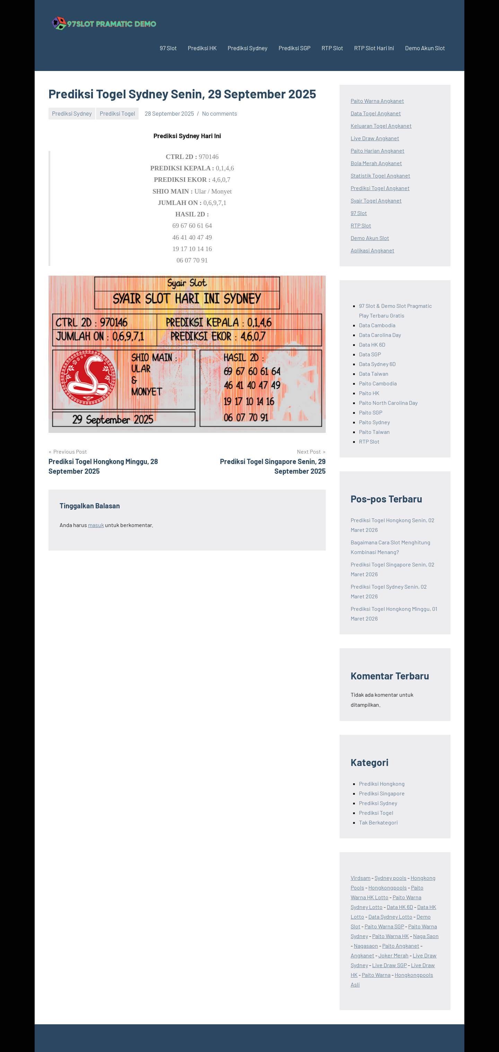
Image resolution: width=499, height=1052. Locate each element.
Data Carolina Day (380, 334)
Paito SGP (370, 412)
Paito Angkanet (400, 945)
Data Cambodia (377, 325)
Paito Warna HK (390, 936)
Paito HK (369, 393)
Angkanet (362, 955)
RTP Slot (332, 47)
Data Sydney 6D (377, 363)
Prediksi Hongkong (382, 783)
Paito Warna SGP (384, 926)
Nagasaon (366, 945)
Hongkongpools (387, 887)
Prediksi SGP (294, 47)
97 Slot (168, 47)
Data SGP (370, 354)
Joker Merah (393, 955)
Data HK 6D (372, 344)
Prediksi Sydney (248, 47)
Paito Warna (376, 974)
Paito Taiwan (374, 431)
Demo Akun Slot (425, 47)
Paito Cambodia (378, 383)
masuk (96, 524)
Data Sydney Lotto (390, 916)
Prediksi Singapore (382, 793)
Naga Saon (426, 936)
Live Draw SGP (389, 965)
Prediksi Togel (117, 113)
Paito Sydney (374, 422)
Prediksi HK (202, 47)
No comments (219, 113)
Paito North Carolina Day (388, 402)
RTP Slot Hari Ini (374, 47)
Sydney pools (390, 877)
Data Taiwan (373, 373)
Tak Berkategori (378, 822)
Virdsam (360, 877)
